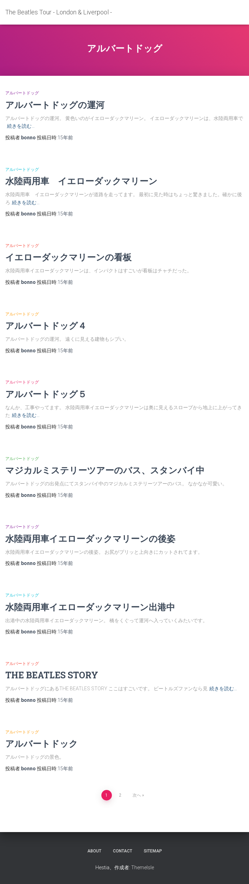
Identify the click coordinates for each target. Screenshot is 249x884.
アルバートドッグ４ (46, 325)
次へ (137, 795)
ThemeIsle (142, 867)
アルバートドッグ (22, 93)
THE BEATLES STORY (51, 675)
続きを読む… (21, 126)
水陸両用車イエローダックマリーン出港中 (90, 607)
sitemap (153, 851)
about (94, 851)
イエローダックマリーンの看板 (68, 257)
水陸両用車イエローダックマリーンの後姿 (90, 538)
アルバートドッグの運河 (55, 105)
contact (122, 851)
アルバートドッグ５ (46, 394)
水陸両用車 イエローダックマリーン (81, 181)
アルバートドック (41, 743)
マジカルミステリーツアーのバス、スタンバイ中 (104, 470)
